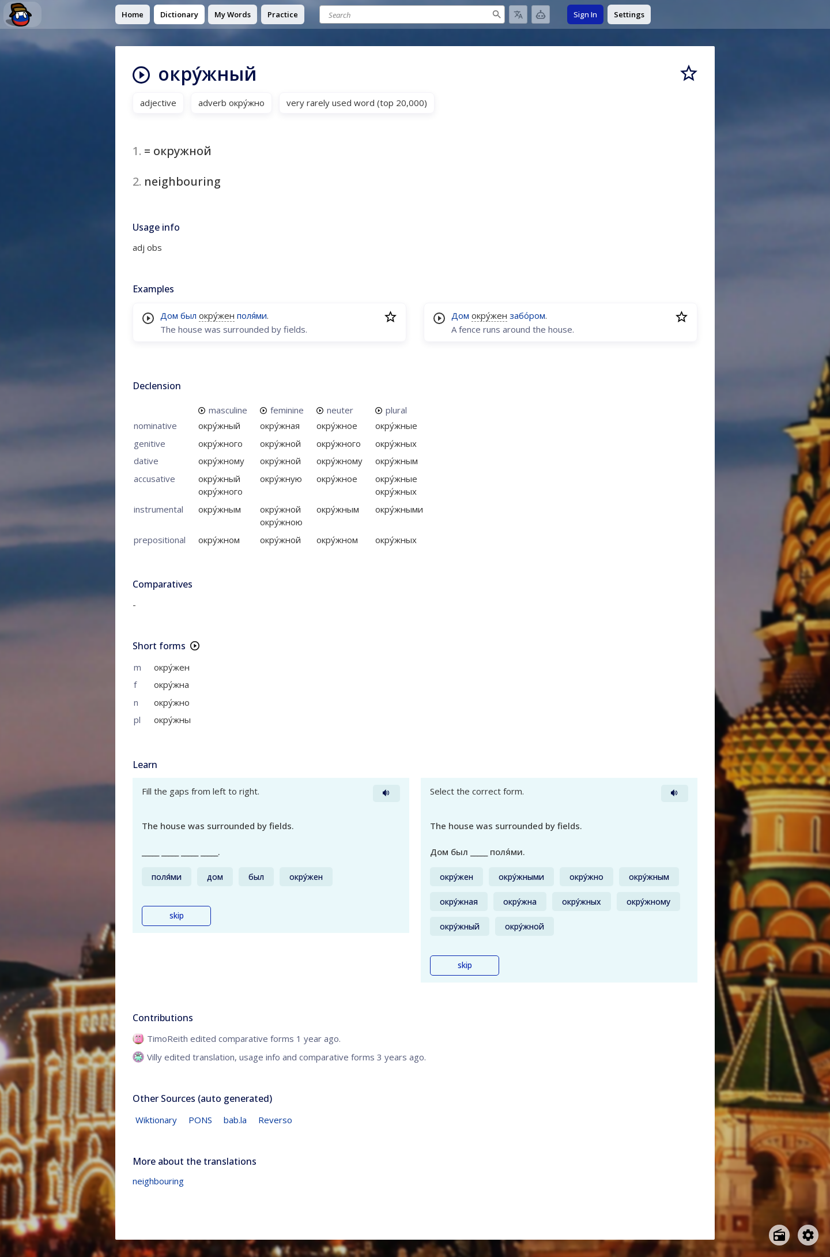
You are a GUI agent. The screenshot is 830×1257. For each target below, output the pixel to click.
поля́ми (252, 315)
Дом (169, 315)
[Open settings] (808, 1235)
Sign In (585, 14)
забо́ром (527, 315)
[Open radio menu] (779, 1235)
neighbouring (158, 1181)
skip (176, 915)
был (188, 315)
